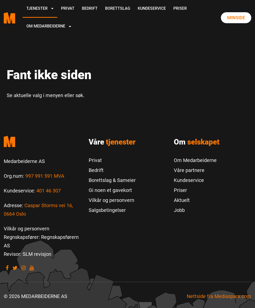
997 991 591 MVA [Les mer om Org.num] (44, 176)
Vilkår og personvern (111, 200)
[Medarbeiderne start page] (9, 17)
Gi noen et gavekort (110, 190)
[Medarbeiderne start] (42, 141)
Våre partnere (189, 170)
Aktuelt (182, 200)
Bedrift (90, 8)
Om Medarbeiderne (48, 26)
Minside (236, 17)
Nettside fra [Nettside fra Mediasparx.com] (219, 296)
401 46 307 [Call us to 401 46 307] (48, 191)
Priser (180, 8)
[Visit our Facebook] (7, 268)
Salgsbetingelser (107, 210)
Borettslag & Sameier (112, 180)
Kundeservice (152, 8)
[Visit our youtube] (31, 268)
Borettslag (117, 8)
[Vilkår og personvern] (26, 229)
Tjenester (40, 8)
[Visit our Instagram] (23, 268)
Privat (67, 8)
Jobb (179, 210)
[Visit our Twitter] (14, 268)
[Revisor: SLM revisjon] (27, 254)
